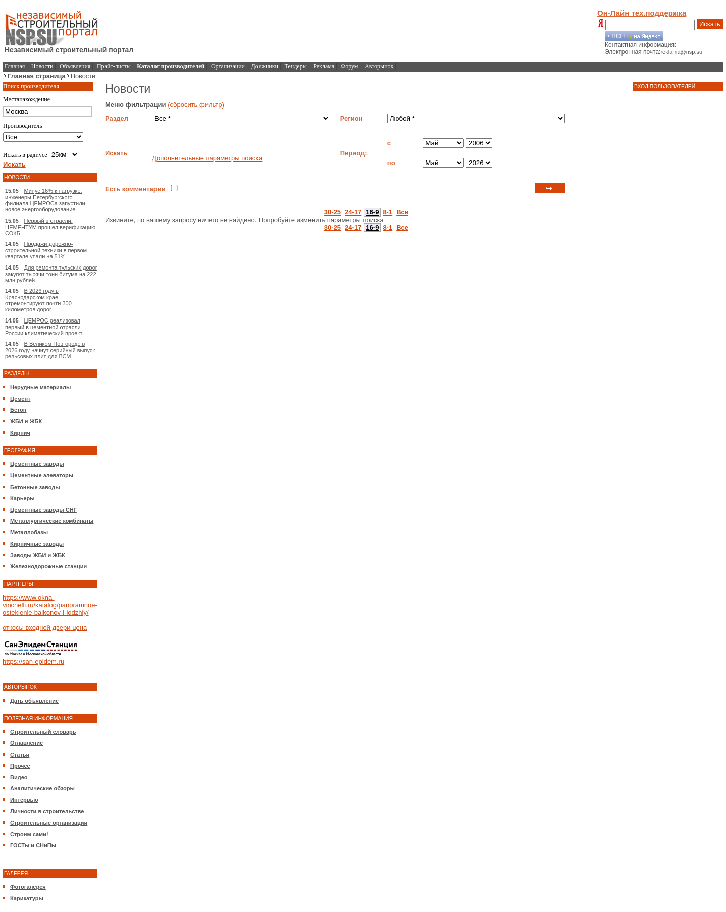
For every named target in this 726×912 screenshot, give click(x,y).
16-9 (372, 212)
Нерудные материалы (40, 387)
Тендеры (296, 66)
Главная (15, 66)
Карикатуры (26, 898)
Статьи (19, 755)
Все (402, 212)
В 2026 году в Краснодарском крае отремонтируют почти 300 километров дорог (38, 300)
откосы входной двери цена (45, 627)
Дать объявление (34, 701)
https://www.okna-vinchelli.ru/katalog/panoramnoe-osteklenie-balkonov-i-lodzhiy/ (50, 605)
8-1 (387, 212)
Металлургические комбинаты (51, 521)
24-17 (353, 212)
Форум (349, 66)
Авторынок (379, 66)
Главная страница (37, 76)
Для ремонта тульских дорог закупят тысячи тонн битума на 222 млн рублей (51, 273)
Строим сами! (29, 834)
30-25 (332, 212)
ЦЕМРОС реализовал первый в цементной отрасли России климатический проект (43, 326)
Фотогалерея (28, 887)
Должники (264, 66)
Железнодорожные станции (48, 566)
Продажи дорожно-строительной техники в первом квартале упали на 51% (46, 250)
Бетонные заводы (35, 487)
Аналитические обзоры (42, 788)
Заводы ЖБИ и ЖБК (37, 555)
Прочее (20, 766)
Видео (19, 777)
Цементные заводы (37, 464)
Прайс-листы (114, 66)
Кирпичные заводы (37, 544)
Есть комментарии (135, 189)
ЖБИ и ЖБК (26, 421)
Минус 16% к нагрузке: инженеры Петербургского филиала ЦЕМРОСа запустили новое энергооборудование (45, 200)
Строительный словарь (43, 732)
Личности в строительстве (47, 811)
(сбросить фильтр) (196, 105)
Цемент (20, 399)
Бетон (18, 410)
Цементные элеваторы (41, 475)
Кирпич (20, 433)
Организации (228, 66)
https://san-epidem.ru (33, 661)
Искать (709, 24)
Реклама (323, 66)
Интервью (24, 800)
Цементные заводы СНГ (43, 510)
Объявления (75, 66)
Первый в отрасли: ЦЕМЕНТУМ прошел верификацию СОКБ (50, 227)
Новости (42, 66)
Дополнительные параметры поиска (207, 158)
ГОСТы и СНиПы (33, 845)
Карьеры (22, 498)
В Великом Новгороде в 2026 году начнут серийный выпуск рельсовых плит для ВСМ (50, 350)
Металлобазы (29, 532)
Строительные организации (48, 823)
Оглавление (26, 743)
